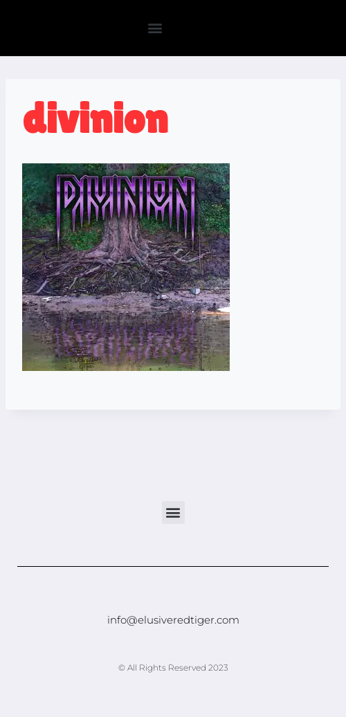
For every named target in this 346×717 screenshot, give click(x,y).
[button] (154, 28)
